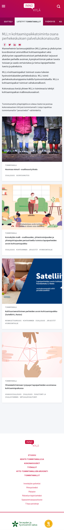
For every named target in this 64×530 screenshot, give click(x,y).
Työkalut (32, 467)
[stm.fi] (48, 523)
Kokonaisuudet (32, 463)
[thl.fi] (26, 523)
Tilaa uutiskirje (32, 503)
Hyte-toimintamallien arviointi (32, 471)
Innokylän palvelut (32, 483)
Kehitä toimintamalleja (32, 459)
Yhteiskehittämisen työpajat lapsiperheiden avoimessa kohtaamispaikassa (30, 386)
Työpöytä (50, 21)
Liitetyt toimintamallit (29, 21)
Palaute (32, 491)
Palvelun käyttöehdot (32, 495)
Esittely (8, 21)
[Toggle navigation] (3, 6)
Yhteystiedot (32, 487)
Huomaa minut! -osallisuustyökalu (21, 169)
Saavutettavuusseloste (32, 499)
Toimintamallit (32, 475)
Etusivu (32, 455)
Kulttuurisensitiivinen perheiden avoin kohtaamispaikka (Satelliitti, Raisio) (31, 313)
